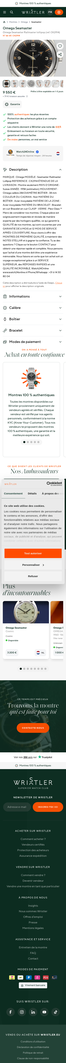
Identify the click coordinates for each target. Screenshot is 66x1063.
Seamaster (36, 22)
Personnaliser (33, 564)
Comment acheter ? (33, 839)
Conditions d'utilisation (33, 1041)
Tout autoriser (33, 553)
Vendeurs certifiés (33, 845)
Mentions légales (33, 928)
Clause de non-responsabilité (33, 1058)
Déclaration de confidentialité (33, 1047)
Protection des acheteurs (33, 850)
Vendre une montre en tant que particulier (33, 886)
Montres (13, 22)
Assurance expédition (33, 856)
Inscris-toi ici (48, 807)
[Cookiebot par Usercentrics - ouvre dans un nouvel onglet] (47, 484)
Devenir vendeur (33, 881)
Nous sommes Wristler (33, 911)
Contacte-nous (33, 728)
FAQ (33, 953)
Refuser (33, 576)
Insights (33, 906)
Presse (33, 922)
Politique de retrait (33, 1052)
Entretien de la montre (33, 947)
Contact (33, 959)
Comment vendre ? (33, 875)
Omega (24, 22)
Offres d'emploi (33, 917)
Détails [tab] (32, 493)
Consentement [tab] (13, 493)
